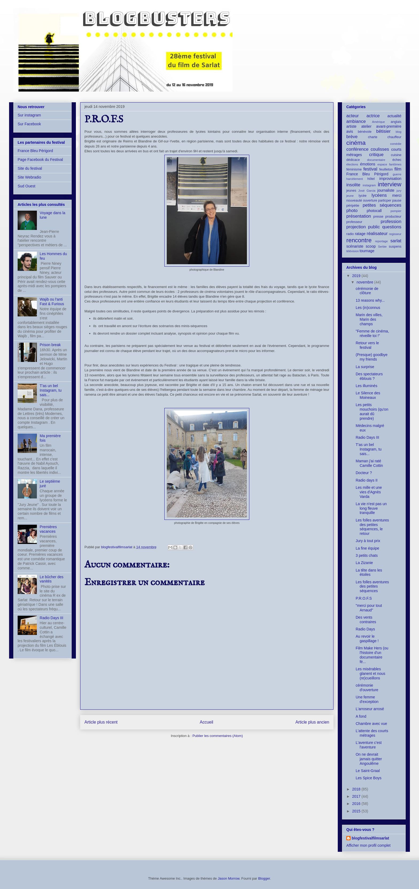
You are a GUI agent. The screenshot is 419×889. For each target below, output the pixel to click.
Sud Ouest (26, 186)
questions (391, 226)
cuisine (396, 155)
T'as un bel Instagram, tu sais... (51, 390)
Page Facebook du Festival (40, 159)
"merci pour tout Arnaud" (369, 607)
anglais (396, 122)
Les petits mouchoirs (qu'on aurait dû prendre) (372, 411)
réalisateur (377, 233)
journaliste (385, 190)
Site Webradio (29, 177)
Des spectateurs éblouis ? (369, 376)
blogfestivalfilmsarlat (370, 838)
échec (396, 160)
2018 (357, 789)
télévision (352, 251)
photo (352, 210)
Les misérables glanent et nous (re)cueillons (370, 673)
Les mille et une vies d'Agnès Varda (369, 492)
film (397, 169)
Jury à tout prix (368, 541)
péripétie (352, 205)
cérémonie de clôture (367, 290)
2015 (357, 811)
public (374, 226)
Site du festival (30, 168)
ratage (360, 234)
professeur (354, 222)
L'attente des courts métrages (372, 733)
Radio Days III (51, 618)
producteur (393, 216)
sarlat (395, 240)
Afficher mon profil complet (368, 845)
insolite (353, 184)
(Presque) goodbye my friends (371, 357)
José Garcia (366, 190)
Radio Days (365, 629)
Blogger (264, 878)
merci (396, 195)
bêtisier (383, 131)
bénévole (364, 132)
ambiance (356, 121)
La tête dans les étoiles (369, 572)
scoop (371, 246)
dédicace (353, 160)
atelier (366, 126)
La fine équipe (367, 548)
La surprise (365, 367)
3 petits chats (367, 555)
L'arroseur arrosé (370, 709)
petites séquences (382, 205)
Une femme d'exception (367, 699)
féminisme (354, 169)
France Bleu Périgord (35, 151)
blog (398, 131)
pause (396, 200)
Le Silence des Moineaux (368, 395)
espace (382, 164)
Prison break (50, 345)
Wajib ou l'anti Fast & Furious (52, 301)
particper (384, 200)
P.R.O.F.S (364, 598)
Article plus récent (101, 722)
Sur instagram (29, 115)
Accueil (206, 722)
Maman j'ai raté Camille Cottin (369, 463)
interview (389, 184)
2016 (357, 803)
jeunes (351, 190)
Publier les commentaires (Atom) (217, 736)
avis (349, 131)
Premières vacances (48, 529)
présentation (358, 216)
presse (378, 216)
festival (370, 169)
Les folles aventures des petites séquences (372, 586)
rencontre (359, 240)
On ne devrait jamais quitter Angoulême (369, 759)
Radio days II (367, 480)
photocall (374, 211)
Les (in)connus (368, 307)
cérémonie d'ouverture (367, 687)
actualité (394, 116)
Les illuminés (366, 386)
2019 (357, 276)
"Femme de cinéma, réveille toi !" (372, 333)
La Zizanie (364, 563)
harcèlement (354, 178)
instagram (369, 185)
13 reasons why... (370, 300)
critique (376, 154)
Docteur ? (364, 473)
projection (356, 226)
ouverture (370, 200)
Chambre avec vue (371, 723)
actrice (373, 115)
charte (372, 137)
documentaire (376, 159)
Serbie (382, 246)
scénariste (354, 246)
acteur (352, 115)
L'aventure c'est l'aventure (369, 744)
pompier (396, 211)
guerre (397, 174)
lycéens (379, 195)
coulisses (380, 149)
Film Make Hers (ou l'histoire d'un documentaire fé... (372, 655)
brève (352, 136)
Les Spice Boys (369, 778)
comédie (395, 143)
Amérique (378, 121)
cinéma (356, 142)
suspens (395, 246)
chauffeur (394, 137)
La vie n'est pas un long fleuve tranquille (371, 508)
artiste (351, 126)
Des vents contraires (366, 619)
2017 (357, 796)
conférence (357, 149)
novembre (365, 282)
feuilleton (386, 169)
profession (391, 221)
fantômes (395, 164)
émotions (367, 164)
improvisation (390, 178)
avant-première (388, 126)
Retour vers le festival (367, 345)
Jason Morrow (228, 878)
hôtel (371, 179)
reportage (381, 241)
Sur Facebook (29, 124)
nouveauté (354, 200)
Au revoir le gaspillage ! (367, 638)
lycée (362, 196)
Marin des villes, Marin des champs (369, 319)
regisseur (395, 234)
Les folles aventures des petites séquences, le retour (372, 527)
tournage (367, 251)
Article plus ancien (312, 722)
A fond (361, 716)
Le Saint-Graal (368, 771)
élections (352, 164)
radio (350, 234)
